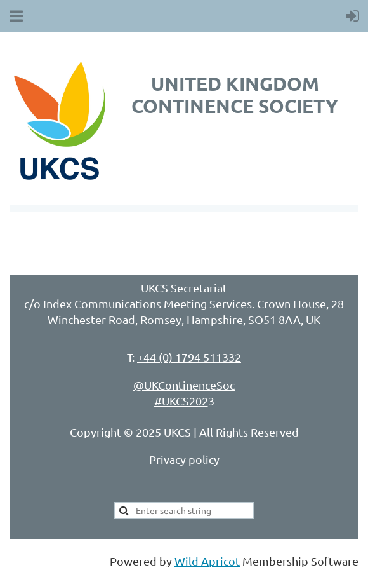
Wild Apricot (207, 560)
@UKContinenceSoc (184, 384)
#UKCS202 (181, 400)
